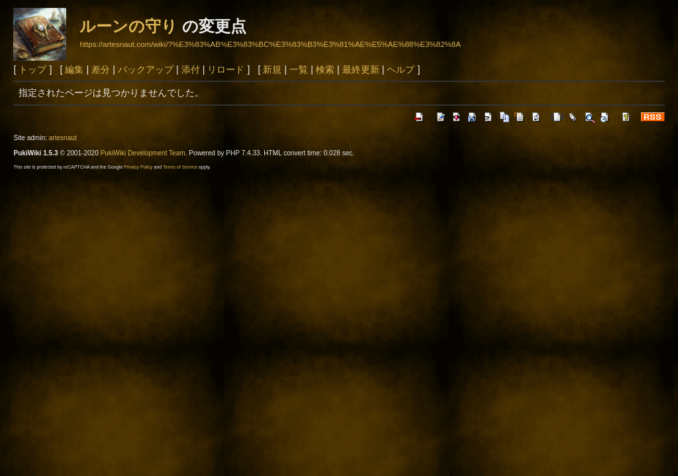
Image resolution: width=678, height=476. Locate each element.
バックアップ (145, 69)
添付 (190, 69)
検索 (325, 69)
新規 (272, 69)
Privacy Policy (138, 167)
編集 (74, 69)
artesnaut (63, 137)
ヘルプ (400, 69)
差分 (100, 69)
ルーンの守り (128, 26)
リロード (225, 69)
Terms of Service (180, 167)
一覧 (298, 69)
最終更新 (360, 69)
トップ (32, 69)
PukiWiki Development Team (143, 153)
